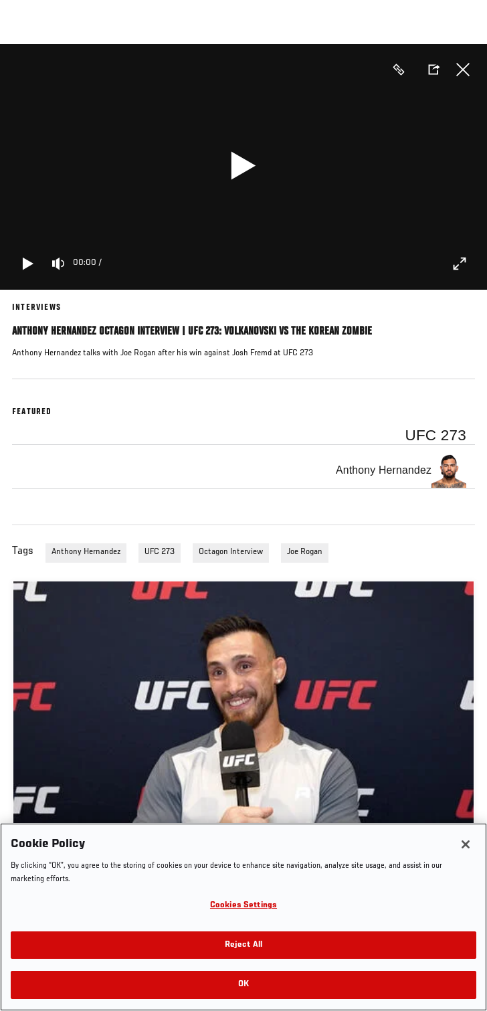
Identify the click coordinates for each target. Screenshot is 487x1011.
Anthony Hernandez (86, 552)
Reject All (243, 945)
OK (243, 984)
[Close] (465, 844)
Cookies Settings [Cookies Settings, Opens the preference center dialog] (243, 905)
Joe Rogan (304, 552)
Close (463, 69)
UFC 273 (159, 552)
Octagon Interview (231, 552)
